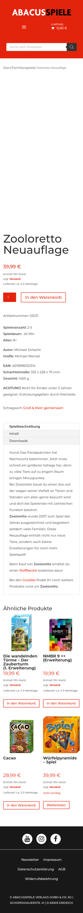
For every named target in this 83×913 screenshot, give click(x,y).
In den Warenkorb (43, 297)
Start (7, 68)
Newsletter (30, 860)
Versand (15, 278)
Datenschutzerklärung (36, 869)
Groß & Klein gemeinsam (43, 408)
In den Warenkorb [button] (21, 703)
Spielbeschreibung (24, 426)
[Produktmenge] (9, 297)
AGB (61, 869)
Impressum (52, 860)
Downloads (18, 441)
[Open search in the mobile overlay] (41, 47)
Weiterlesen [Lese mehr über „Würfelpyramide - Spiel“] (56, 805)
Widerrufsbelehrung (41, 879)
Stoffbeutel (28, 570)
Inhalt (14, 434)
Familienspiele (23, 68)
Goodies (29, 580)
